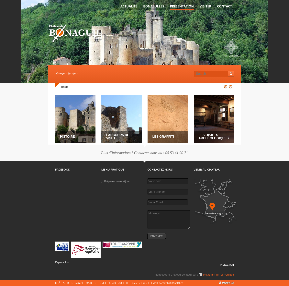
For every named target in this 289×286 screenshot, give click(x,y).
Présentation (182, 6)
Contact (224, 6)
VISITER (205, 6)
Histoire (67, 136)
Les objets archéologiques (214, 136)
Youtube (229, 275)
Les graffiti (163, 136)
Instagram (209, 275)
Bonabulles (153, 6)
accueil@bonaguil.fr (171, 283)
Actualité (128, 6)
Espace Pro (62, 262)
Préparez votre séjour (117, 181)
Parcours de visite (117, 136)
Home (64, 87)
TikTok (220, 275)
